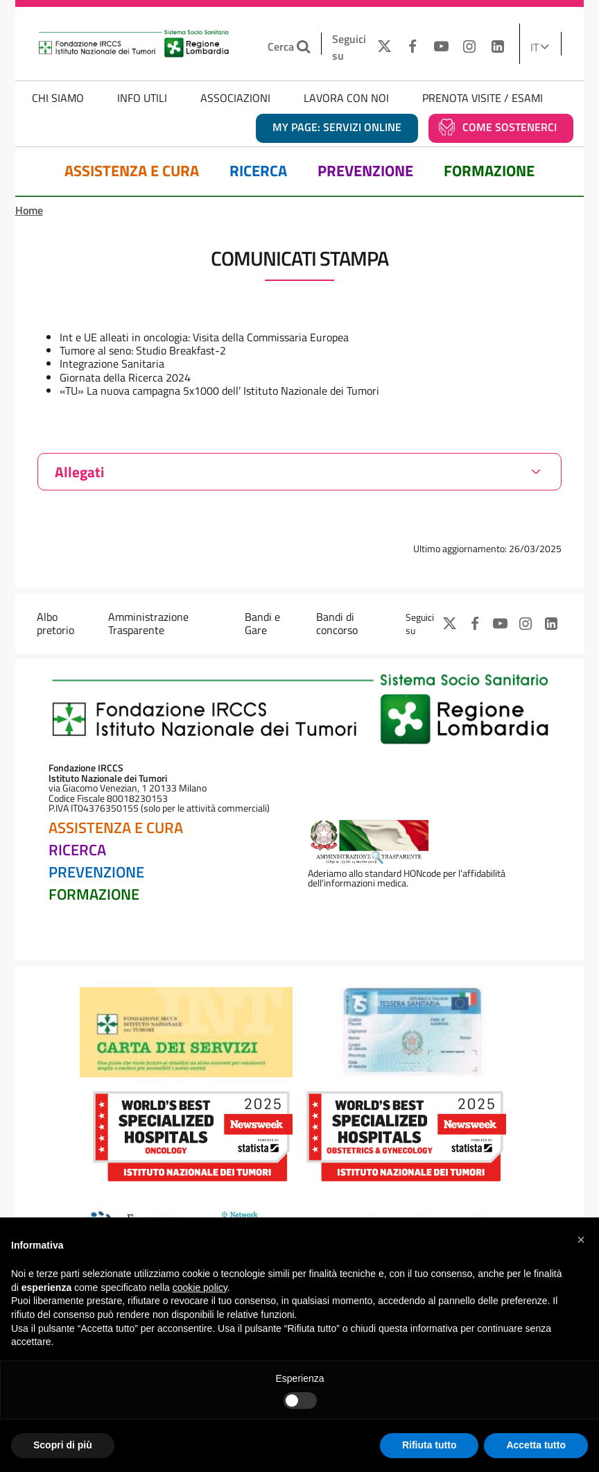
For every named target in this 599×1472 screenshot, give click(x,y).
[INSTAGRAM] (469, 47)
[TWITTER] (381, 47)
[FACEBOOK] (413, 47)
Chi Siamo (58, 97)
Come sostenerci (509, 127)
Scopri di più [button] (62, 1444)
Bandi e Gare (262, 623)
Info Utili (142, 97)
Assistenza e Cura (131, 171)
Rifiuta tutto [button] (429, 1444)
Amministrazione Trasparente (148, 623)
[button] (581, 1240)
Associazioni (235, 97)
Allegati (79, 472)
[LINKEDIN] (497, 47)
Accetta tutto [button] (536, 1444)
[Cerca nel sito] (305, 47)
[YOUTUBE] (441, 47)
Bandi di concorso (337, 623)
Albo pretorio (55, 623)
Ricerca (258, 171)
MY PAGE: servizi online (336, 127)
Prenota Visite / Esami (482, 97)
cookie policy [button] (200, 1287)
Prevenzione (365, 171)
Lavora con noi (346, 97)
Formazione (489, 171)
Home (29, 210)
